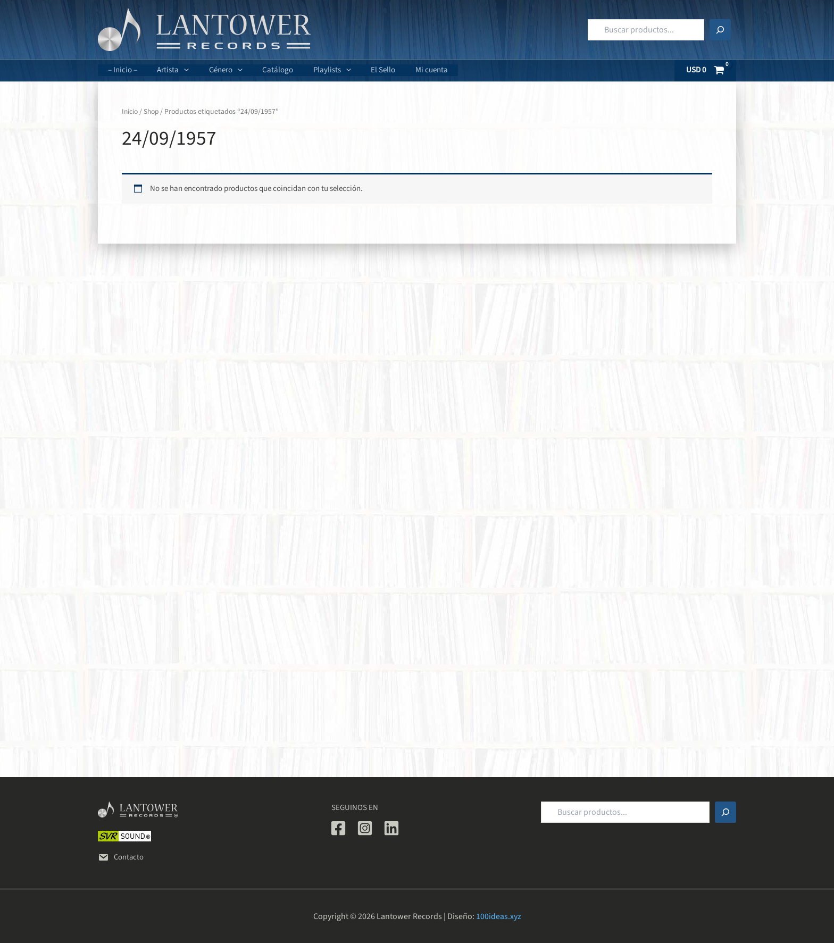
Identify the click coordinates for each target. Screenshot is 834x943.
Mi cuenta (405, 70)
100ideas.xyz (498, 916)
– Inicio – (120, 70)
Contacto (121, 857)
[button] (178, 70)
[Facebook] (338, 828)
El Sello (361, 70)
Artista (167, 70)
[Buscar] (720, 29)
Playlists (314, 70)
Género (215, 70)
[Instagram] (365, 828)
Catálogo (263, 70)
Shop (152, 111)
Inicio (130, 111)
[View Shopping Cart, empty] (705, 70)
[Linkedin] (391, 828)
